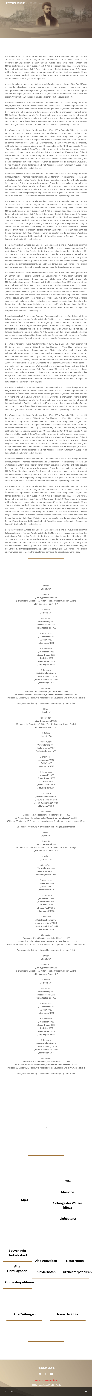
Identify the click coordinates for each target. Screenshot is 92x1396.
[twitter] (40, 1374)
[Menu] (85, 3)
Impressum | (49, 1380)
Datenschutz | (40, 1380)
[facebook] (45, 1374)
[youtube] (51, 1374)
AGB (55, 1380)
